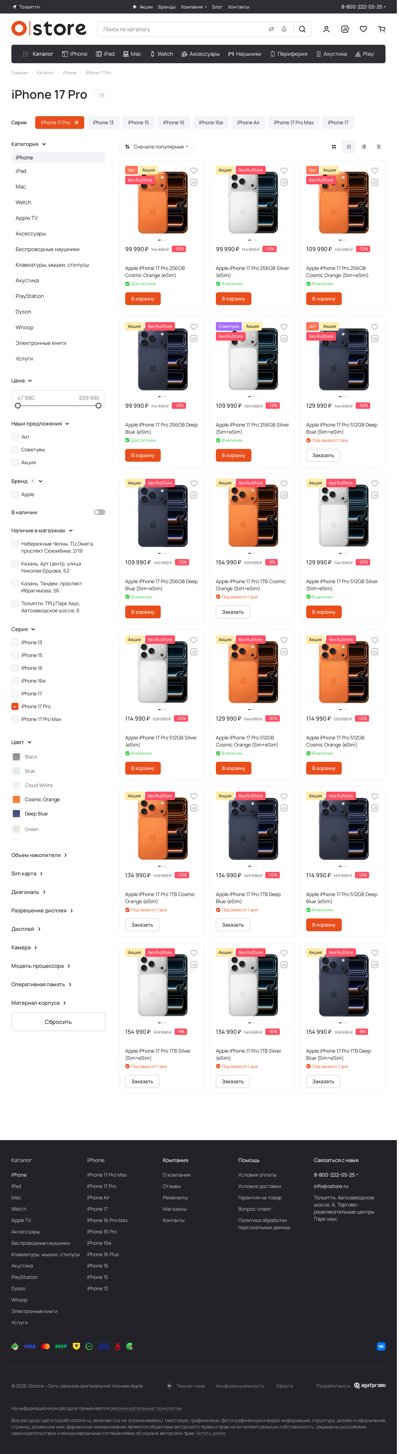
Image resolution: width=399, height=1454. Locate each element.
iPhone (24, 157)
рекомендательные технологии (145, 1408)
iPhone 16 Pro (102, 1231)
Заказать (323, 455)
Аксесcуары (31, 233)
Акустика (27, 280)
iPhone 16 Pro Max (107, 1220)
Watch (23, 202)
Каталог (21, 1160)
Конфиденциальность (240, 1386)
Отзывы (172, 1186)
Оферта (284, 1386)
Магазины (175, 1208)
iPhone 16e (99, 1242)
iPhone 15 (97, 1277)
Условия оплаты (257, 1174)
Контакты (174, 1220)
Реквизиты (175, 1197)
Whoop (24, 327)
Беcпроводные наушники (48, 249)
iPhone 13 (97, 1288)
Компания (175, 1160)
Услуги (24, 358)
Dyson (23, 311)
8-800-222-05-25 (361, 6)
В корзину (143, 298)
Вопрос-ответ (254, 1208)
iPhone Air (98, 1197)
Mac (21, 186)
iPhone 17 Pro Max (107, 1174)
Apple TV (27, 218)
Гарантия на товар (260, 1197)
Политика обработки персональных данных (264, 1224)
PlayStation (30, 296)
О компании (177, 1174)
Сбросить (58, 1022)
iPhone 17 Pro (101, 1186)
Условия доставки (259, 1186)
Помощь (249, 1160)
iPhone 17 (97, 1208)
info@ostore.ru (331, 1186)
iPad (21, 171)
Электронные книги (41, 343)
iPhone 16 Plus (103, 1254)
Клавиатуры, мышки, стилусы (52, 264)
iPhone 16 (97, 1265)
